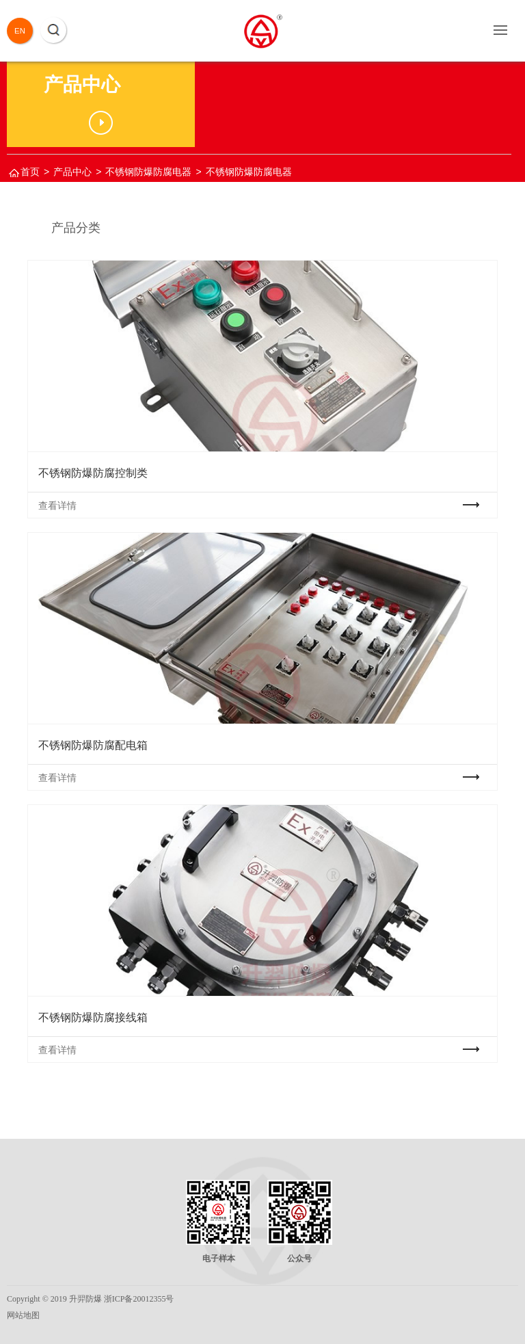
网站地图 (23, 1315)
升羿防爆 (85, 1299)
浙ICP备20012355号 (139, 1299)
